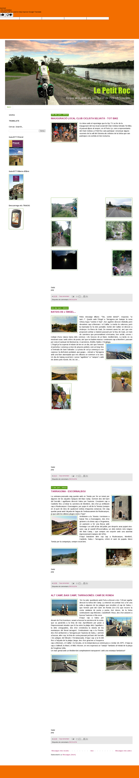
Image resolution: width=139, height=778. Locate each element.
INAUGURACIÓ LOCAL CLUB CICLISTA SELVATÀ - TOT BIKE (84, 118)
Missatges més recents (60, 751)
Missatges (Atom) (69, 755)
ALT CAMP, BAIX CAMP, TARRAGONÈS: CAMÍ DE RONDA (82, 595)
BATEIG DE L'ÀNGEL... (63, 312)
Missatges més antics (123, 751)
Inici (92, 751)
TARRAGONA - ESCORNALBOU (68, 491)
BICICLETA (73, 299)
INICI (9, 107)
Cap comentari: (64, 296)
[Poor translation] (9, 15)
